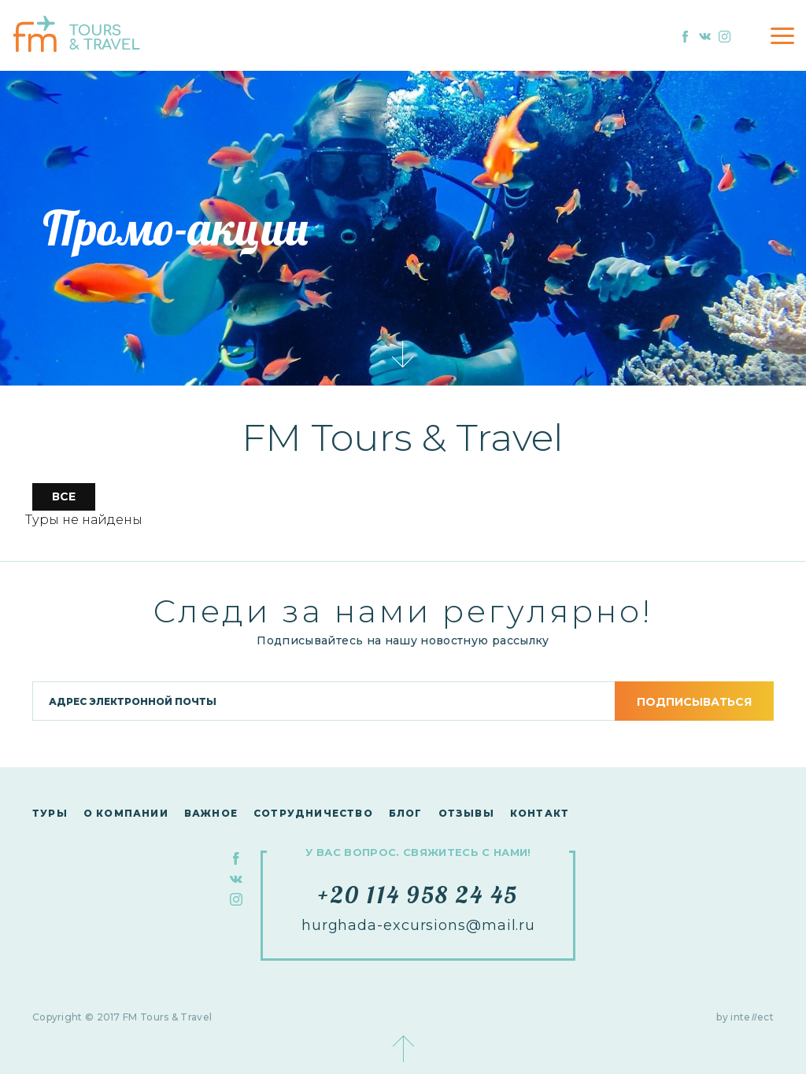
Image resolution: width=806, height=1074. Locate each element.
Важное (211, 813)
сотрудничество (313, 813)
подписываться (694, 702)
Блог (406, 813)
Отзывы (466, 813)
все (64, 496)
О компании (125, 813)
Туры (50, 813)
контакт (539, 813)
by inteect (745, 1017)
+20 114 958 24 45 (418, 895)
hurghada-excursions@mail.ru (418, 925)
